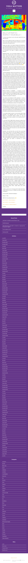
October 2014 (4, 410)
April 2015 (4, 397)
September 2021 (5, 271)
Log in (3, 543)
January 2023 (4, 250)
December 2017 (5, 350)
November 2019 (5, 310)
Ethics (3, 482)
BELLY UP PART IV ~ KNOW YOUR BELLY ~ (10, 204)
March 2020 (4, 302)
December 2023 (5, 244)
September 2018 (5, 335)
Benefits (3, 463)
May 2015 (3, 395)
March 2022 (4, 260)
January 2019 (4, 327)
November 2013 (5, 424)
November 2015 (5, 387)
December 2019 (5, 308)
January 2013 (4, 437)
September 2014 (5, 412)
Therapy (3, 529)
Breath (3, 467)
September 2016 (5, 372)
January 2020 (4, 306)
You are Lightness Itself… (7, 229)
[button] (14, 11)
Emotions (3, 480)
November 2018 (5, 331)
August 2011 (4, 453)
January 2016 (4, 383)
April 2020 (4, 300)
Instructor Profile (5, 492)
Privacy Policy (14, 557)
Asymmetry (4, 461)
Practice (3, 515)
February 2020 (4, 304)
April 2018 (4, 343)
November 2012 (5, 439)
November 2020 (5, 289)
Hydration (4, 488)
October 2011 (4, 451)
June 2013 (4, 428)
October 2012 (4, 441)
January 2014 (4, 422)
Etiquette (3, 484)
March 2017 (4, 362)
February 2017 (4, 364)
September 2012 (5, 443)
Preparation (4, 519)
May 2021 (3, 277)
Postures (3, 513)
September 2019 (5, 314)
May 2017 (3, 360)
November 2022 (5, 254)
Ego (3, 478)
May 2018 (3, 341)
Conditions (4, 471)
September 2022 (5, 258)
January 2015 (4, 403)
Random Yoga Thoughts (6, 521)
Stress (3, 525)
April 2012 (4, 445)
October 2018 (4, 333)
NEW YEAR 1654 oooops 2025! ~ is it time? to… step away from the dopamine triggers (14, 226)
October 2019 (4, 312)
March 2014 (4, 418)
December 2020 (5, 287)
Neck (3, 507)
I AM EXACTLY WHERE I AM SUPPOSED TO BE (11, 220)
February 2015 (4, 401)
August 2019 (4, 316)
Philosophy (4, 511)
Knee (3, 494)
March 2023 (4, 248)
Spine (3, 523)
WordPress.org (4, 550)
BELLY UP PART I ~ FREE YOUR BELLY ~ (9, 200)
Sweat (3, 527)
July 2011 (3, 455)
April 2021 (4, 279)
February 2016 (4, 381)
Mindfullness (4, 500)
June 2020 (4, 296)
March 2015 (4, 399)
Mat (3, 498)
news (3, 509)
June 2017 (4, 358)
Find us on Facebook (16, 560)
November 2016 (5, 368)
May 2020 (3, 298)
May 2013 (3, 430)
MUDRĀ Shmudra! (6, 223)
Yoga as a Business (5, 538)
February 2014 (4, 420)
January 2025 (4, 240)
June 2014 (4, 416)
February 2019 (4, 325)
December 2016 (5, 366)
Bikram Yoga (4, 465)
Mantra (3, 496)
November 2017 (5, 352)
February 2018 (4, 345)
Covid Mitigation (5, 473)
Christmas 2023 (5, 232)
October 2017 (4, 354)
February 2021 (4, 283)
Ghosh (3, 486)
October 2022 (4, 256)
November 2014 (5, 408)
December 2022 (5, 252)
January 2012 (4, 449)
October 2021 (4, 269)
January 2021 (4, 285)
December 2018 (5, 329)
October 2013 (4, 426)
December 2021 (5, 267)
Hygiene (3, 490)
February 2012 (4, 447)
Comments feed (5, 548)
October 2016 (4, 370)
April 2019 (4, 323)
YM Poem (3, 534)
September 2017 (5, 356)
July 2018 (3, 337)
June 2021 (4, 275)
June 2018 (4, 339)
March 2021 (4, 281)
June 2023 (4, 246)
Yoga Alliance (4, 536)
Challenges (4, 469)
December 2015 (5, 385)
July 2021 (3, 273)
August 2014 (4, 414)
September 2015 (5, 389)
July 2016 (3, 374)
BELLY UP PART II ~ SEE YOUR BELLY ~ (9, 202)
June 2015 (4, 393)
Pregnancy (4, 517)
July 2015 (3, 391)
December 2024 (5, 242)
